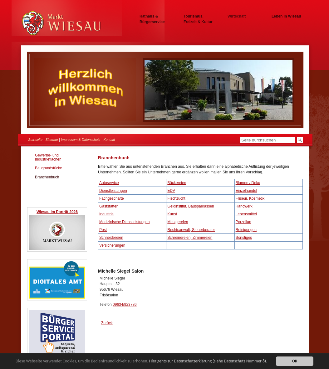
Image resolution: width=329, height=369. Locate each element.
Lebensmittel (246, 214)
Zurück (107, 323)
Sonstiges (244, 237)
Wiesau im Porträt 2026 (57, 212)
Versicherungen (112, 245)
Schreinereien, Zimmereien (189, 237)
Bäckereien (176, 183)
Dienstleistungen (113, 190)
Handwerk (244, 206)
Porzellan (243, 222)
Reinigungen (246, 230)
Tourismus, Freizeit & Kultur (198, 19)
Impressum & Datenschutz (81, 139)
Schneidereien (111, 237)
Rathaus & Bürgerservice (152, 19)
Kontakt (109, 139)
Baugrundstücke (48, 168)
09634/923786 (125, 304)
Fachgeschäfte (111, 198)
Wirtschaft (237, 16)
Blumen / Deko (248, 183)
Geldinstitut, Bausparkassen (190, 206)
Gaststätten (108, 206)
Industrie (106, 214)
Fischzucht (176, 198)
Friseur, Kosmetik (250, 198)
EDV (171, 190)
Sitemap (52, 139)
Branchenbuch (47, 177)
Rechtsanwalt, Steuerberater (191, 230)
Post (103, 230)
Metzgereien (177, 222)
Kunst (172, 214)
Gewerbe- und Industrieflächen (48, 157)
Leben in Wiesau (286, 16)
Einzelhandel (246, 190)
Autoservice (109, 183)
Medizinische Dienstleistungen (124, 222)
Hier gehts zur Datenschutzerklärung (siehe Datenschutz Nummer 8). (208, 361)
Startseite (35, 139)
